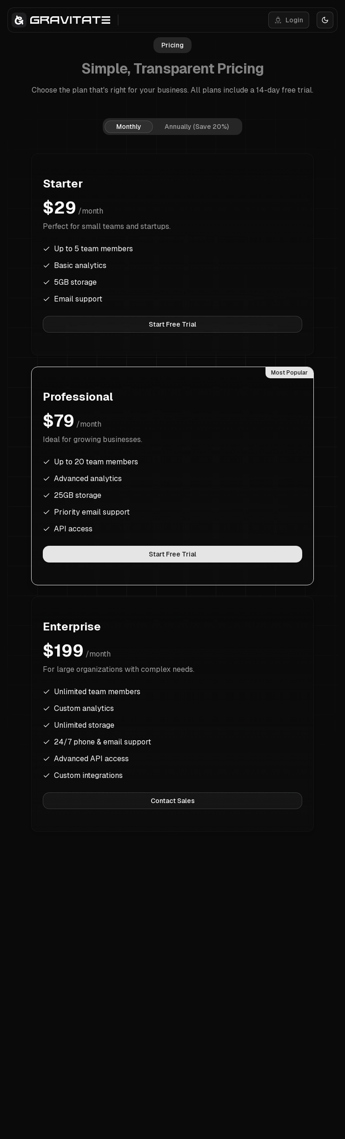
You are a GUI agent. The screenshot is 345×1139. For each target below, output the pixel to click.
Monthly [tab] (128, 126)
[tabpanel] (172, 493)
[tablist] (172, 126)
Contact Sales (173, 801)
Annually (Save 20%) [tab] (197, 126)
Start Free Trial (172, 324)
